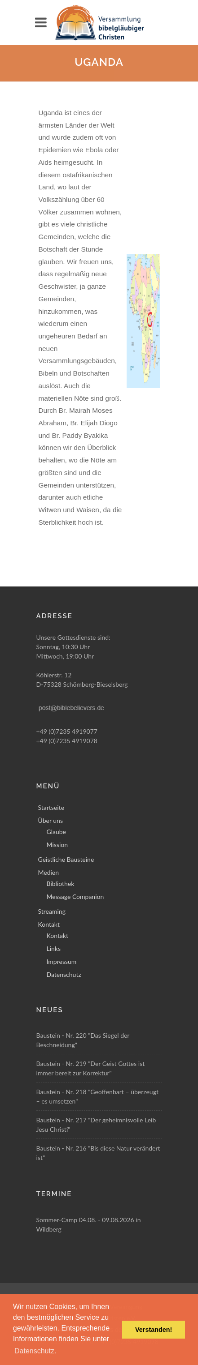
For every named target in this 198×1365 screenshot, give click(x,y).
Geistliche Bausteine (66, 859)
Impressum (62, 961)
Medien (48, 872)
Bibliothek (61, 883)
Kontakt (49, 924)
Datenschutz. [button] (35, 1351)
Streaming (52, 911)
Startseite (51, 807)
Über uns (50, 820)
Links (54, 948)
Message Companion (75, 896)
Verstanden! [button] (153, 1329)
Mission (57, 844)
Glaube (56, 831)
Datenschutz (64, 974)
